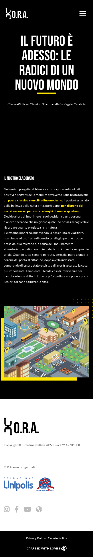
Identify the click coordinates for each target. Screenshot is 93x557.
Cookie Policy (57, 538)
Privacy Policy (36, 538)
